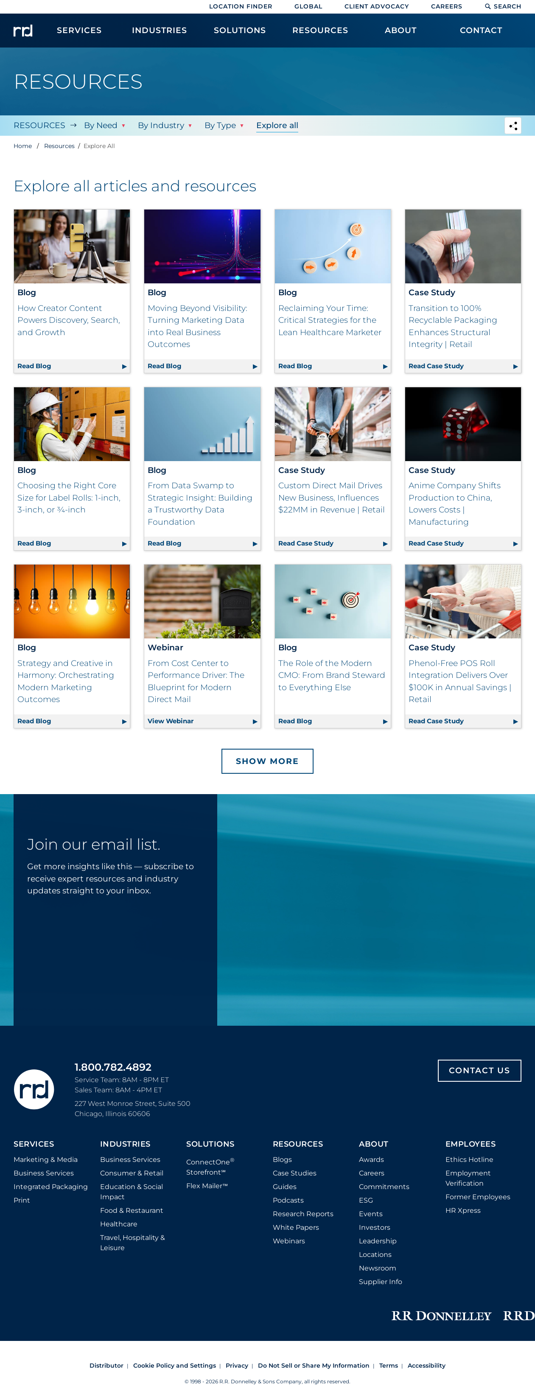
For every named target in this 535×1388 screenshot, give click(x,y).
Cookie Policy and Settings (174, 1365)
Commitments (384, 1187)
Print (22, 1200)
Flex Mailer (207, 1186)
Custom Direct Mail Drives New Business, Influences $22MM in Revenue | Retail (331, 498)
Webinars (289, 1241)
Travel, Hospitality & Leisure (132, 1243)
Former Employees (477, 1197)
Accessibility (426, 1365)
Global (308, 6)
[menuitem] (79, 35)
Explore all (277, 125)
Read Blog (73, 364)
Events (371, 1214)
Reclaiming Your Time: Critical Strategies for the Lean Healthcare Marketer (329, 320)
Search (503, 6)
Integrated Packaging (51, 1187)
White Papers (296, 1227)
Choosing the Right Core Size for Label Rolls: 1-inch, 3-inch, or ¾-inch (68, 498)
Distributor (106, 1365)
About (374, 1144)
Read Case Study (465, 364)
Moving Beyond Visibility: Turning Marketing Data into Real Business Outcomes (197, 326)
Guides (285, 1187)
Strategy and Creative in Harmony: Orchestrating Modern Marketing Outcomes (65, 681)
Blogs (282, 1160)
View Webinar (204, 719)
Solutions (210, 1144)
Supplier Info (380, 1282)
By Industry (161, 125)
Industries (125, 1144)
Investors (374, 1227)
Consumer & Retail (131, 1173)
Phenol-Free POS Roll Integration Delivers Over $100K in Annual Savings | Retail (460, 681)
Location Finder (240, 6)
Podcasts (288, 1200)
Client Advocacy (377, 6)
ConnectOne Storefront (210, 1166)
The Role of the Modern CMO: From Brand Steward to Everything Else (331, 675)
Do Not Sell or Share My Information (314, 1365)
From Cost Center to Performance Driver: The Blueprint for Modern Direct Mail (196, 681)
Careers (446, 6)
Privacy (237, 1365)
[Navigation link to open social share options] (513, 127)
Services (34, 1144)
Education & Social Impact (131, 1192)
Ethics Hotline (469, 1160)
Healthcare (118, 1224)
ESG (366, 1200)
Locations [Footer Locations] (375, 1255)
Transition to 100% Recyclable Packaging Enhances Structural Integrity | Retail (453, 326)
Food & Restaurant (131, 1210)
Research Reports (303, 1214)
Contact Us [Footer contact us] (479, 1070)
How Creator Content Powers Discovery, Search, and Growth (68, 320)
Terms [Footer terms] (388, 1365)
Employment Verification (468, 1178)
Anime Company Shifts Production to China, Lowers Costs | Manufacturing (455, 504)
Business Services (44, 1173)
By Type (220, 125)
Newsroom (377, 1268)
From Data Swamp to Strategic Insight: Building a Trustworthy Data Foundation (200, 504)
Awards (371, 1160)
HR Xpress (463, 1210)
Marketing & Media (46, 1160)
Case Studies (295, 1173)
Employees (470, 1144)
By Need (101, 125)
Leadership (378, 1241)
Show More (267, 761)
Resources (39, 125)
